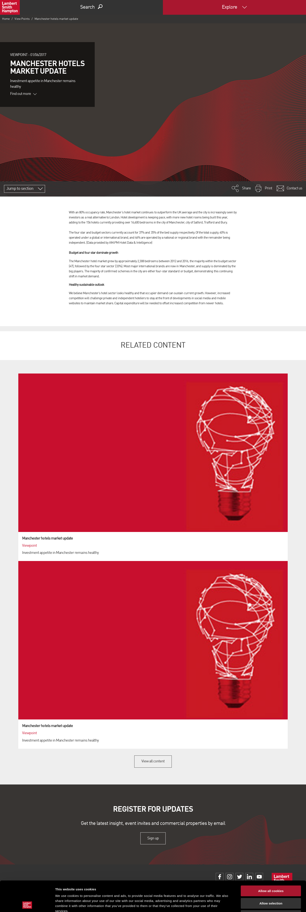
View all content (153, 761)
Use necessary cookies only (271, 885)
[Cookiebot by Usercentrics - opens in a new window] (27, 904)
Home (6, 18)
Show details (221, 903)
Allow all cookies (271, 860)
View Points (22, 18)
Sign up (152, 838)
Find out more (23, 94)
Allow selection (270, 873)
